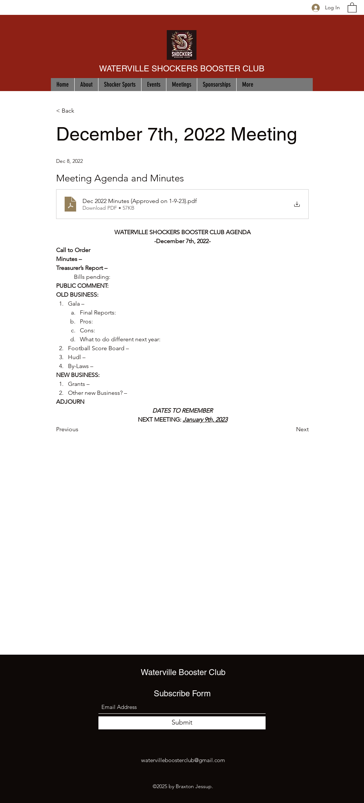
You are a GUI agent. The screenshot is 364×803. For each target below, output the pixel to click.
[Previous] (80, 429)
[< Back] (80, 111)
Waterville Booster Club (183, 672)
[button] (352, 7)
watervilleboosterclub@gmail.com (183, 760)
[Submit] (182, 722)
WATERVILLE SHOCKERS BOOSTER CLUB (181, 68)
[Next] (290, 429)
